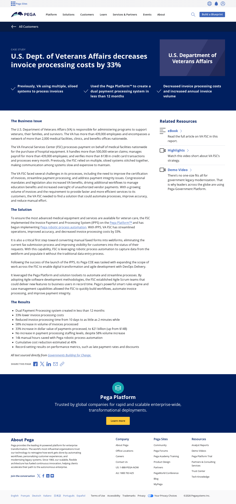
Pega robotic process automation (63, 227)
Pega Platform (121, 223)
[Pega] (23, 15)
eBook (175, 130)
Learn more (118, 420)
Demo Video (180, 169)
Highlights (178, 150)
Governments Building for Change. (69, 355)
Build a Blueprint (212, 14)
